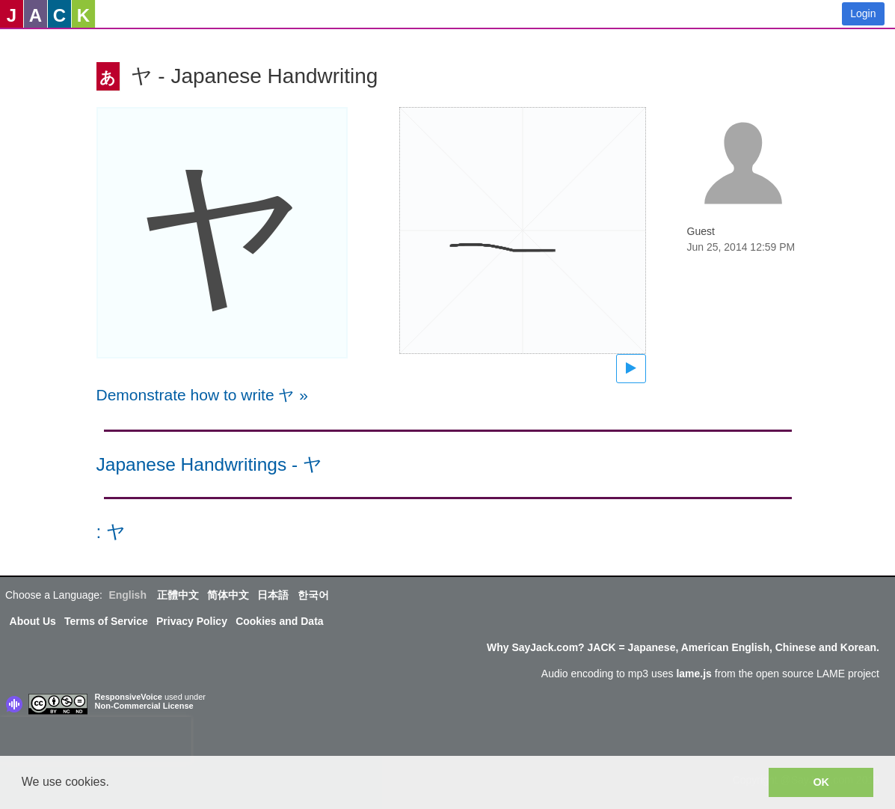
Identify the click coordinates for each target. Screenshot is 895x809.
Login (863, 13)
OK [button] (821, 782)
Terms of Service (106, 621)
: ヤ (111, 532)
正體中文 (178, 595)
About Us (33, 621)
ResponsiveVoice (128, 696)
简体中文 (228, 595)
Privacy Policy (191, 621)
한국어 (313, 595)
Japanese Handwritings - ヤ (209, 464)
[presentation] (95, 739)
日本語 (273, 595)
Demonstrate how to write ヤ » (202, 394)
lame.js (693, 674)
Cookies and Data (279, 621)
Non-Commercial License (144, 705)
